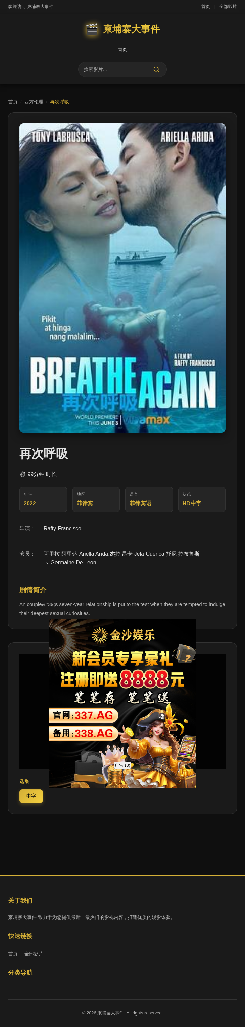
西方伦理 (33, 101)
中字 (31, 796)
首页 (205, 6)
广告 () (122, 765)
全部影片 (228, 6)
